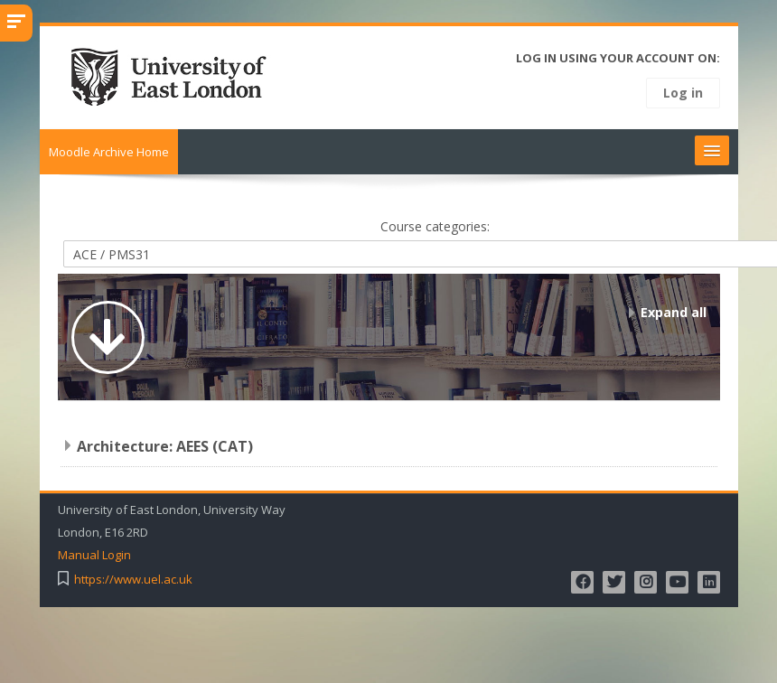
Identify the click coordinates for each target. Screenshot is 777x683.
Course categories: (436, 226)
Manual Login (96, 555)
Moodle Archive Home (111, 152)
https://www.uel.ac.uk (135, 579)
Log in (683, 92)
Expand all (674, 312)
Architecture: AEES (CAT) (167, 446)
